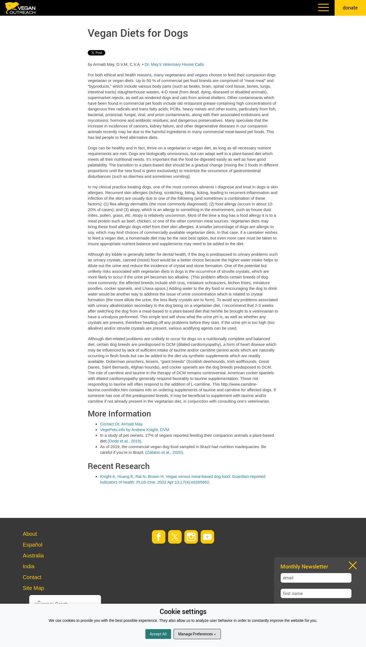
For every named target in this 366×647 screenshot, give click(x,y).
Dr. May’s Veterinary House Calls (174, 64)
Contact (32, 577)
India (28, 566)
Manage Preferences (197, 633)
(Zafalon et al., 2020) (164, 452)
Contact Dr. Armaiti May (121, 424)
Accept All (158, 633)
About (30, 534)
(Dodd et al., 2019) (124, 441)
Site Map (33, 588)
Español (32, 545)
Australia (33, 556)
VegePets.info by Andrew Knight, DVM (134, 429)
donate (350, 7)
